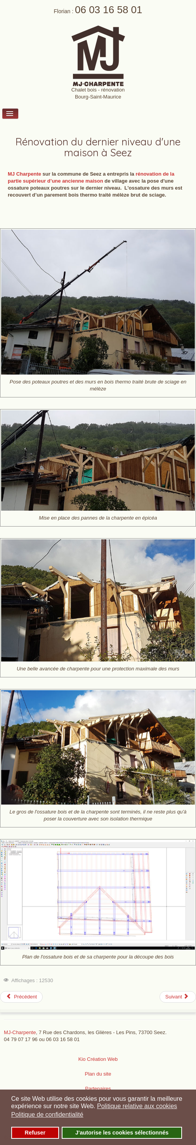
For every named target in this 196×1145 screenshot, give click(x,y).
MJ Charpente (24, 174)
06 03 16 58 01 (108, 10)
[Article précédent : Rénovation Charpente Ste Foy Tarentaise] (21, 997)
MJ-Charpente (20, 1032)
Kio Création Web (98, 1059)
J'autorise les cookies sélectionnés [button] (121, 1132)
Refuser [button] (35, 1132)
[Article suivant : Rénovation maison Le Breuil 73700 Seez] (178, 997)
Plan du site (98, 1074)
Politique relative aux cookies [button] (137, 1106)
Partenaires (98, 1088)
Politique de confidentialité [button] (47, 1114)
